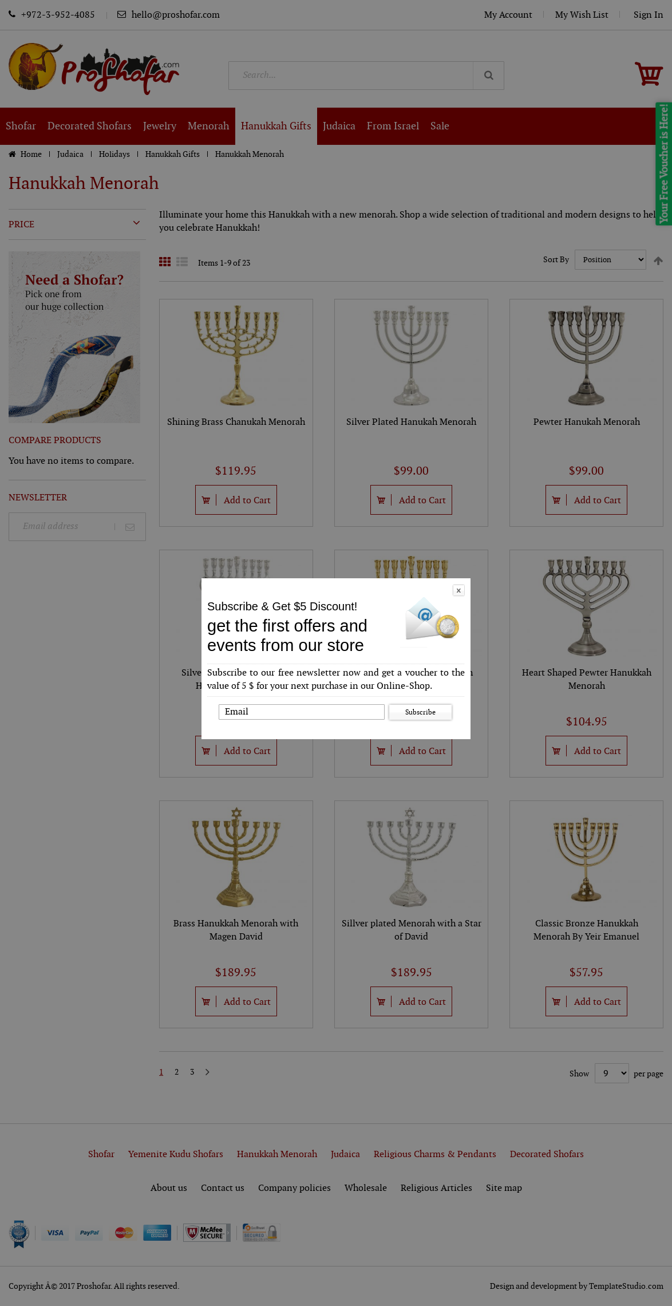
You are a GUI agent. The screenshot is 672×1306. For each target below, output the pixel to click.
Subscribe (420, 712)
